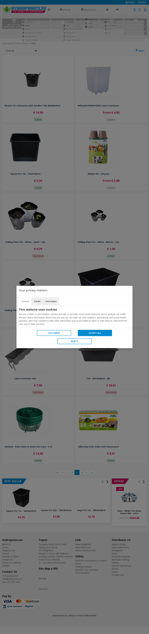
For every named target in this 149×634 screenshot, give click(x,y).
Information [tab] (51, 301)
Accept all (95, 333)
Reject (74, 341)
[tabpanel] (74, 317)
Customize (54, 333)
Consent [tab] (25, 301)
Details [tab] (37, 301)
